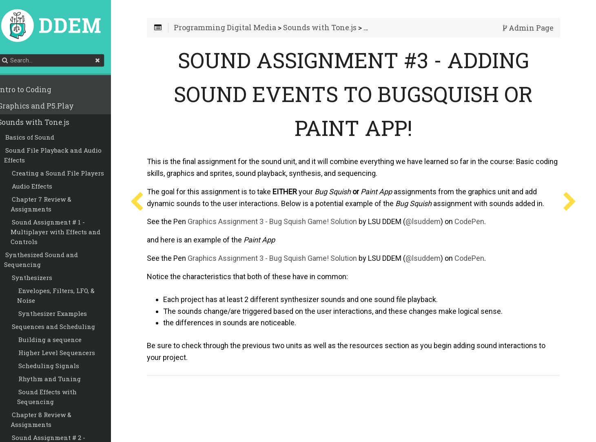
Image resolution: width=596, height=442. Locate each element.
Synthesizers (41, 279)
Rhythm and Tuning (58, 380)
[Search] (61, 62)
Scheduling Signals (57, 367)
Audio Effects (41, 187)
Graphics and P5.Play (45, 107)
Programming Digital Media (239, 29)
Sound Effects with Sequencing (56, 398)
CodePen (484, 235)
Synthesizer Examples (61, 315)
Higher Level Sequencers (65, 354)
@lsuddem (437, 235)
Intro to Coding (33, 91)
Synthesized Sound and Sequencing (50, 261)
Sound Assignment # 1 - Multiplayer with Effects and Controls (64, 233)
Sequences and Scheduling (62, 328)
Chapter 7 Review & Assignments (50, 205)
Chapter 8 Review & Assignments (50, 421)
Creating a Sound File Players (67, 174)
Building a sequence (59, 341)
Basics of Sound (38, 138)
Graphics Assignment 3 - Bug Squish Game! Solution (287, 235)
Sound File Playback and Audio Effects (62, 156)
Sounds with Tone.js (42, 123)
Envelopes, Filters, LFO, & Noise (65, 297)
